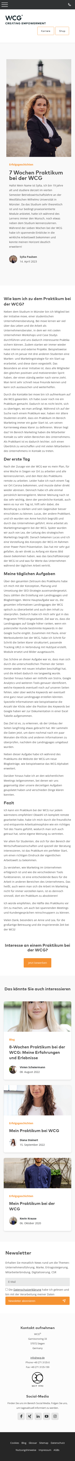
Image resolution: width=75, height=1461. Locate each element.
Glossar (33, 1443)
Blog (23, 1443)
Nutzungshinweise (26, 1450)
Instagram (55, 1416)
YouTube (46, 1416)
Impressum (45, 1450)
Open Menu (4, 4)
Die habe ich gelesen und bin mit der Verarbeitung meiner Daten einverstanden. (37, 1294)
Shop (62, 30)
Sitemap (43, 1443)
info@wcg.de (37, 1357)
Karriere (45, 30)
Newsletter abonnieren (21, 1300)
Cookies (14, 1443)
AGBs (56, 1450)
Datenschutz (58, 1443)
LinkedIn (38, 1416)
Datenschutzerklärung (27, 1289)
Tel (69, 4)
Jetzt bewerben (37, 963)
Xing (29, 1416)
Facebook (21, 1416)
